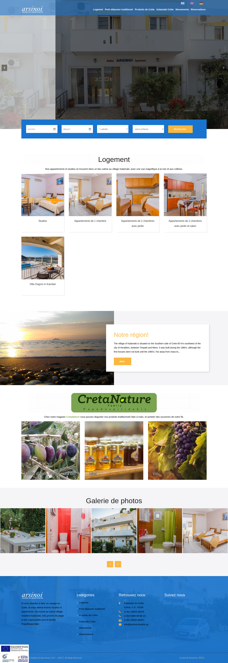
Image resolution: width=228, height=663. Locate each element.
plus (122, 361)
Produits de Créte (145, 9)
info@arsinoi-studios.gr (136, 624)
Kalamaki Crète (165, 9)
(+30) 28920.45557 (134, 620)
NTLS (201, 658)
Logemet (98, 9)
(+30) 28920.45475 (134, 611)
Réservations (198, 9)
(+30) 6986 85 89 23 (135, 615)
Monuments (182, 9)
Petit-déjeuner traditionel (119, 9)
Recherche (180, 129)
